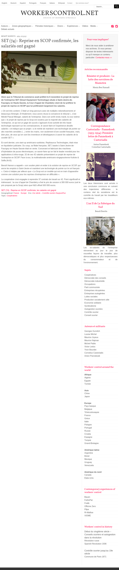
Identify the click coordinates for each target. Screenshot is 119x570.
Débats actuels (7, 29)
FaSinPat (88, 500)
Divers (60, 26)
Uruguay (88, 462)
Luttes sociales (91, 297)
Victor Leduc (89, 347)
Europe (24, 193)
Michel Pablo (90, 343)
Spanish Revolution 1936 (95, 544)
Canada (87, 475)
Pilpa (86, 509)
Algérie (87, 378)
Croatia (87, 434)
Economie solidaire (92, 303)
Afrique (87, 375)
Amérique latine (91, 450)
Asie (86, 390)
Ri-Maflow (88, 512)
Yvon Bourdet (90, 350)
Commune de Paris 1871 (95, 557)
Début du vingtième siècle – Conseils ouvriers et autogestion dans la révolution (99, 534)
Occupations (89, 284)
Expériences (72, 26)
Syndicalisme (90, 306)
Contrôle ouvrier (91, 312)
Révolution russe (91, 541)
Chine (87, 393)
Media (93, 26)
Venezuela (89, 465)
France (16, 193)
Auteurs (4, 26)
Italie (86, 421)
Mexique (88, 459)
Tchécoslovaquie (91, 412)
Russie (87, 431)
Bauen (87, 497)
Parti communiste (92, 287)
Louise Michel (90, 334)
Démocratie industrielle (94, 281)
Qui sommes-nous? (82, 3)
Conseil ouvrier (91, 315)
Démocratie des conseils (95, 278)
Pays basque (90, 406)
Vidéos (85, 26)
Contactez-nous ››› (103, 57)
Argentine (88, 453)
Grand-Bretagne (91, 443)
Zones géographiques (21, 26)
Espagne (88, 437)
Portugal (88, 428)
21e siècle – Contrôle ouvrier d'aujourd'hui (49, 193)
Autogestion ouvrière (93, 309)
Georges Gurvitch (92, 331)
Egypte (87, 381)
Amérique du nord (93, 472)
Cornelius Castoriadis (93, 353)
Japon (87, 396)
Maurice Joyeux (91, 337)
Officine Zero (90, 506)
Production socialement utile (96, 300)
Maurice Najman (91, 340)
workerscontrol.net (59, 13)
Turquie (87, 440)
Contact (69, 3)
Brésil (86, 456)
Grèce (87, 418)
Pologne (88, 425)
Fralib (86, 503)
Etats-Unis (89, 478)
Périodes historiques (44, 26)
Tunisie (87, 384)
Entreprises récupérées (94, 290)
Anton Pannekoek (92, 356)
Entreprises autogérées (94, 293)
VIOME (87, 516)
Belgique (88, 409)
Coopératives (12, 196)
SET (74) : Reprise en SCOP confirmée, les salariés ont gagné (28, 190)
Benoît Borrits (8, 36)
